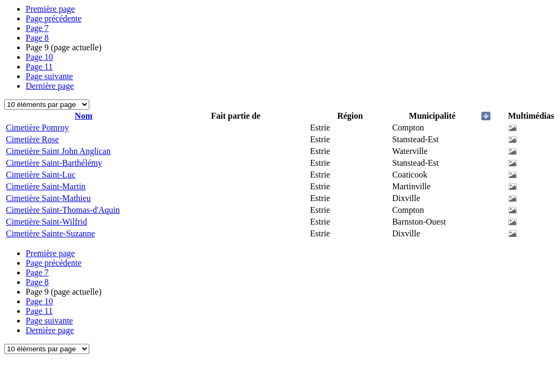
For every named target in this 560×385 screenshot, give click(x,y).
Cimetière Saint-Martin (46, 186)
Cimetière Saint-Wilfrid (46, 221)
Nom (84, 115)
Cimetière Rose (32, 139)
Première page (50, 8)
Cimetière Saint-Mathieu (48, 198)
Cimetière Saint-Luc (40, 174)
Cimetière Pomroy (37, 127)
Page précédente (53, 18)
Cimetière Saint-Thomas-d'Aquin (63, 209)
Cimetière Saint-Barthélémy (54, 162)
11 (39, 66)
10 (39, 56)
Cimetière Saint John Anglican (58, 151)
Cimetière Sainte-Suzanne (50, 233)
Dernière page (50, 85)
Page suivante (49, 76)
